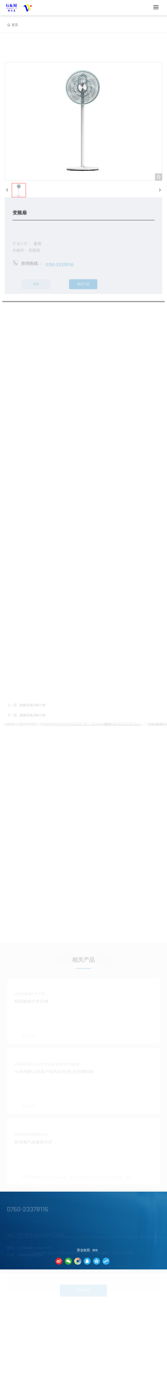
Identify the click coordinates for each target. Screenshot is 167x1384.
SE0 (95, 1250)
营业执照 (83, 1250)
